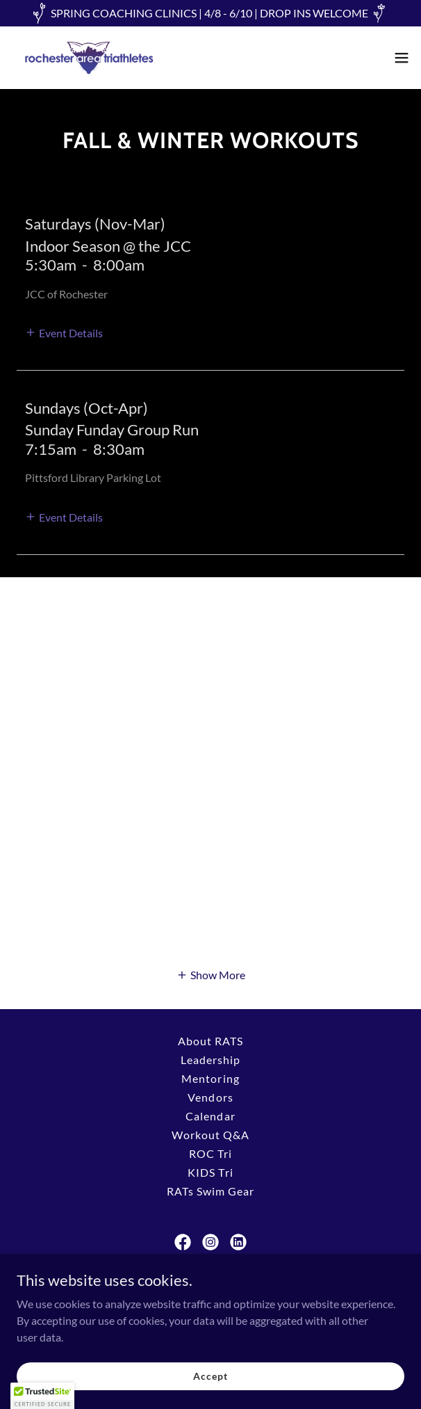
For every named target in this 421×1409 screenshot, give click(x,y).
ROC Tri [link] (210, 1153)
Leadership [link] (210, 1059)
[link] (89, 57)
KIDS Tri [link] (210, 1172)
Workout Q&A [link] (210, 1134)
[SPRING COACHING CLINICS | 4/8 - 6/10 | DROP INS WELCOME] (210, 13)
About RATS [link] (210, 1040)
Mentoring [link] (210, 1078)
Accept (210, 1376)
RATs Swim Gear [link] (210, 1191)
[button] (401, 58)
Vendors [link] (210, 1097)
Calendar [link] (210, 1115)
